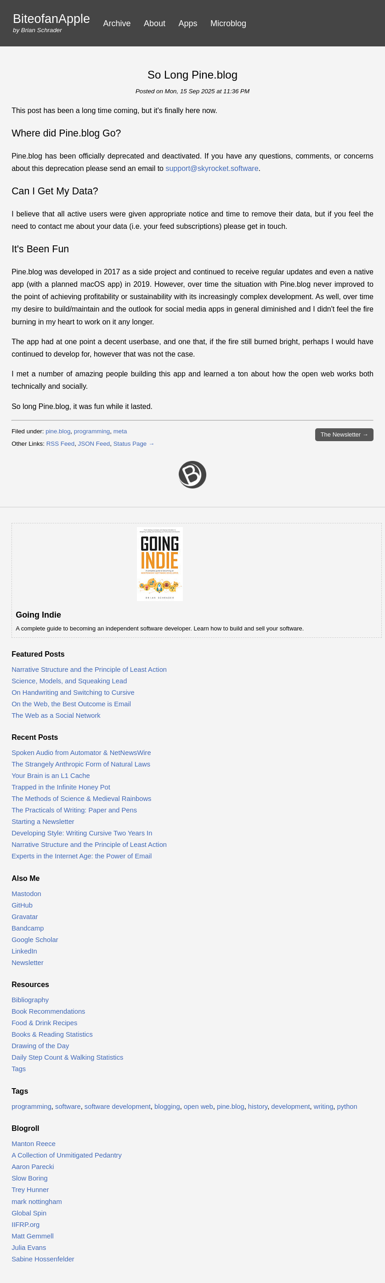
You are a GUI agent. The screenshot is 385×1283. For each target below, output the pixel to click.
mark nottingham (36, 1201)
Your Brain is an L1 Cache (50, 775)
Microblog (228, 23)
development (290, 1106)
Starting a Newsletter (42, 821)
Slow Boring (29, 1178)
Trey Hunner (30, 1189)
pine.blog (57, 431)
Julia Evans (28, 1247)
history (257, 1106)
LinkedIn (24, 951)
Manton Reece (33, 1143)
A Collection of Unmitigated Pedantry (66, 1155)
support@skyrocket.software (211, 168)
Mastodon (26, 893)
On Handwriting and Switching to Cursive (73, 692)
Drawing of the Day (40, 1046)
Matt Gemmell (32, 1236)
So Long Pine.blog (192, 74)
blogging (167, 1106)
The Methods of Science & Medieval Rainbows (81, 798)
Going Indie (38, 614)
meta (120, 431)
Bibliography (30, 1000)
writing (324, 1106)
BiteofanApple (51, 19)
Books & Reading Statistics (52, 1034)
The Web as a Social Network (56, 715)
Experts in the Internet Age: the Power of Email (81, 856)
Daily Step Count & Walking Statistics (67, 1057)
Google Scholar (34, 939)
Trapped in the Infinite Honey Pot (60, 787)
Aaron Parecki (32, 1166)
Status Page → (134, 443)
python (347, 1106)
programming (92, 431)
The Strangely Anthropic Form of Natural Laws (80, 764)
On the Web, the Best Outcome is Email (71, 704)
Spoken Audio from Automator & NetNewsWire (81, 752)
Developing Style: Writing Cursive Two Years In (81, 833)
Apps (188, 23)
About (154, 23)
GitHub (22, 905)
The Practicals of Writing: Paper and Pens (74, 810)
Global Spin (28, 1213)
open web (198, 1106)
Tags (18, 1069)
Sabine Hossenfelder (42, 1259)
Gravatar (24, 916)
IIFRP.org (25, 1224)
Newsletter (27, 962)
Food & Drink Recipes (44, 1023)
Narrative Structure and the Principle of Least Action (89, 669)
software (68, 1106)
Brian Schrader (41, 30)
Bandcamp (27, 928)
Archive (117, 23)
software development (118, 1106)
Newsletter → (344, 434)
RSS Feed (60, 443)
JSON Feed (94, 443)
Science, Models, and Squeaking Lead (69, 681)
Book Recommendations (48, 1011)
